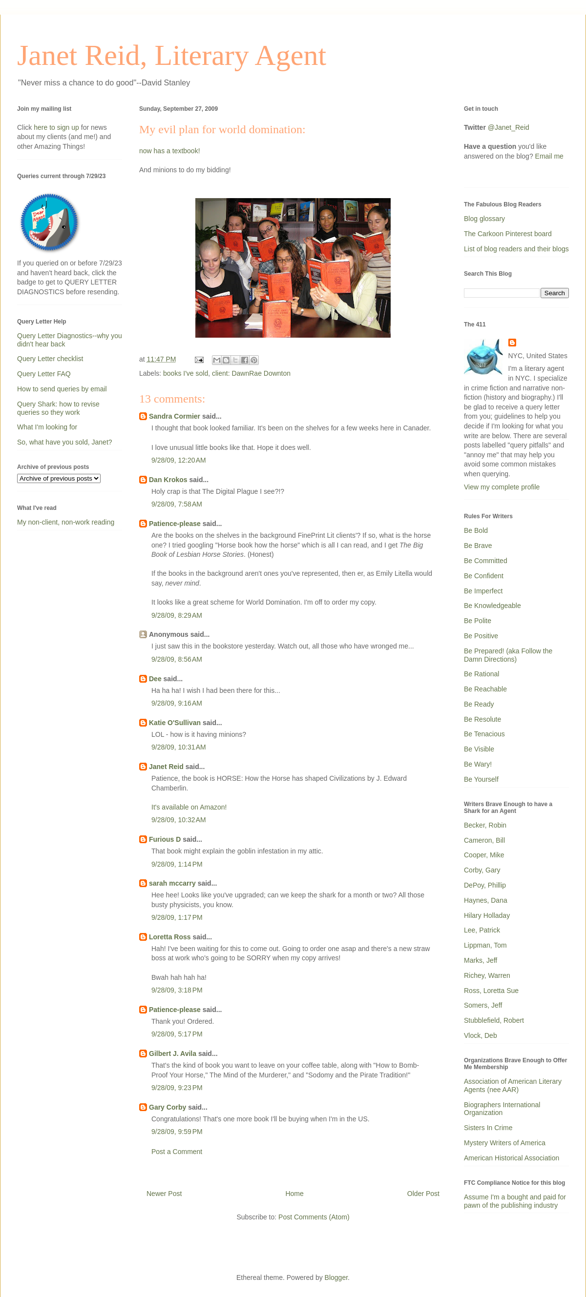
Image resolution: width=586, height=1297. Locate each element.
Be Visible (479, 749)
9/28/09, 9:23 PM (177, 1088)
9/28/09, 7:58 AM (176, 504)
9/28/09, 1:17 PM (177, 917)
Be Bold (476, 530)
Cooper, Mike (484, 855)
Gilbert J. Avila (172, 1053)
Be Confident (483, 576)
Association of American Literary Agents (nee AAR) (513, 1085)
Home (294, 1193)
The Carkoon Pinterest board (508, 234)
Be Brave (478, 545)
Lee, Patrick (482, 930)
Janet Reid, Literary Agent (171, 55)
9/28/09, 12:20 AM (178, 460)
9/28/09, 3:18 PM (177, 990)
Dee (155, 679)
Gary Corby (167, 1107)
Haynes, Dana (485, 900)
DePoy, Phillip (485, 885)
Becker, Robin (485, 825)
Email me (549, 156)
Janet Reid (166, 766)
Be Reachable (485, 689)
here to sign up (57, 127)
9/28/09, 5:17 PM (177, 1034)
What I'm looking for (47, 427)
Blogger (336, 1277)
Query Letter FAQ (44, 374)
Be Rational (481, 674)
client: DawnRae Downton (251, 373)
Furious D (165, 839)
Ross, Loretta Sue (491, 990)
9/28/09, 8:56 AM (176, 659)
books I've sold (185, 373)
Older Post (423, 1193)
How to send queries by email (62, 389)
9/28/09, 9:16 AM (176, 703)
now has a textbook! (169, 151)
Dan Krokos (168, 480)
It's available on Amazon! (189, 807)
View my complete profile (502, 487)
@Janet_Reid (508, 127)
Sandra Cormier (174, 416)
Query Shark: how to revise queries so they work (58, 408)
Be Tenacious (484, 734)
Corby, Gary (482, 870)
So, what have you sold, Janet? (64, 442)
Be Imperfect (483, 591)
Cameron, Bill (484, 840)
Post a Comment (176, 1151)
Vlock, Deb (480, 1035)
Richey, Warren (487, 975)
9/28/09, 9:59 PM (177, 1131)
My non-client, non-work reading (65, 522)
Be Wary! (478, 764)
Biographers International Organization (502, 1109)
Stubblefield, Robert (494, 1020)
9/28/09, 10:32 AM (178, 820)
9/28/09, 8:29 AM (176, 615)
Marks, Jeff (480, 960)
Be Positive (481, 636)
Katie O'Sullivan (175, 723)
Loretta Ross (170, 937)
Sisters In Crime (488, 1128)
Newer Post (164, 1193)
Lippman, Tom (485, 945)
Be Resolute (482, 719)
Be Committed (485, 561)
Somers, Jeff (483, 1005)
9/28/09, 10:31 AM (178, 747)
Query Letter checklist (50, 359)
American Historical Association (511, 1158)
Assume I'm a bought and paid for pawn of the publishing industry (515, 1201)
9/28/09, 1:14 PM (177, 864)
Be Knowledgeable (492, 605)
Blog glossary (484, 219)
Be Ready (479, 704)
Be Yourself (481, 779)
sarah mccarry (172, 883)
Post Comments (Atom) (313, 1217)
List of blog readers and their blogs (516, 249)
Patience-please (175, 523)
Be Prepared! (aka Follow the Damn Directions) (508, 655)
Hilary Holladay (487, 915)
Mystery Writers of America (504, 1143)
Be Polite (477, 621)
